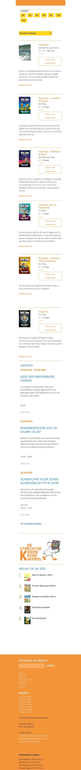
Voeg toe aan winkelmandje (50, 61)
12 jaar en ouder (26, 709)
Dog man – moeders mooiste (49, 99)
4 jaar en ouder (25, 702)
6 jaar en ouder (25, 704)
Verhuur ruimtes (26, 679)
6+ (44, 15)
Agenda (22, 677)
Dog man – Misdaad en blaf (49, 153)
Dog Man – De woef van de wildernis (49, 259)
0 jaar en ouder (25, 697)
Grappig (46, 107)
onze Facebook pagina (29, 741)
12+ (58, 15)
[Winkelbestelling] (35, 33)
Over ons (22, 674)
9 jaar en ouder (25, 707)
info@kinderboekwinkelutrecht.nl (34, 735)
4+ (37, 15)
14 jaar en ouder (26, 712)
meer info (24, 412)
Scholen (22, 682)
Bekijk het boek (25, 85)
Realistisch (51, 50)
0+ (23, 15)
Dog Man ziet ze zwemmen (47, 206)
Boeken (22, 687)
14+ (23, 20)
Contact (22, 684)
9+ (51, 15)
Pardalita (44, 44)
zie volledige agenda (30, 524)
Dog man (43, 311)
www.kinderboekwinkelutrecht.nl (34, 738)
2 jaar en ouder (25, 699)
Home (21, 672)
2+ (30, 15)
